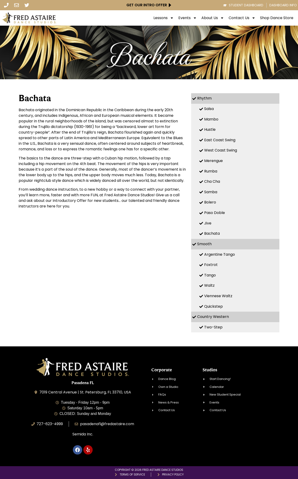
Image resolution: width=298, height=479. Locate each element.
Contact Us (242, 18)
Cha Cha (212, 181)
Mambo (211, 119)
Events (187, 18)
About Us (212, 18)
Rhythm (204, 98)
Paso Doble (214, 212)
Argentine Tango (219, 254)
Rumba (210, 171)
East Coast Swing (219, 140)
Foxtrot (211, 264)
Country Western (213, 316)
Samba (210, 192)
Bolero (210, 202)
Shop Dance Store (276, 18)
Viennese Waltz (218, 296)
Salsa (209, 108)
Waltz (209, 285)
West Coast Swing (220, 150)
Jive (207, 223)
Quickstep (213, 306)
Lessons (163, 18)
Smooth (204, 244)
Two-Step (213, 327)
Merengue (213, 160)
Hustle (210, 129)
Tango (210, 275)
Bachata (212, 233)
